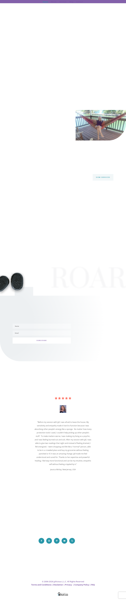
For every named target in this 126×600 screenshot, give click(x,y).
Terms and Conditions (41, 584)
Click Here (63, 476)
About (53, 2)
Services (63, 2)
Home (45, 2)
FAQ (93, 584)
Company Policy (81, 584)
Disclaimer (58, 584)
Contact (79, 2)
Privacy (68, 584)
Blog (71, 2)
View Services (103, 177)
